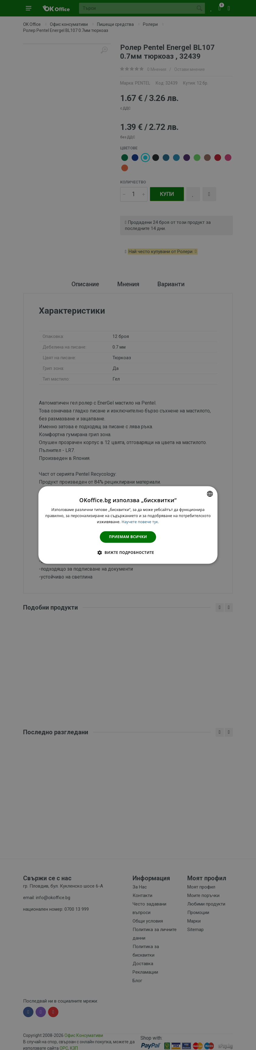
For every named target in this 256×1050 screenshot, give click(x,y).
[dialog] (127, 525)
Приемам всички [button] (128, 536)
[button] (128, 552)
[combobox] (210, 494)
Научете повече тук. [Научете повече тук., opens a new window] (140, 521)
